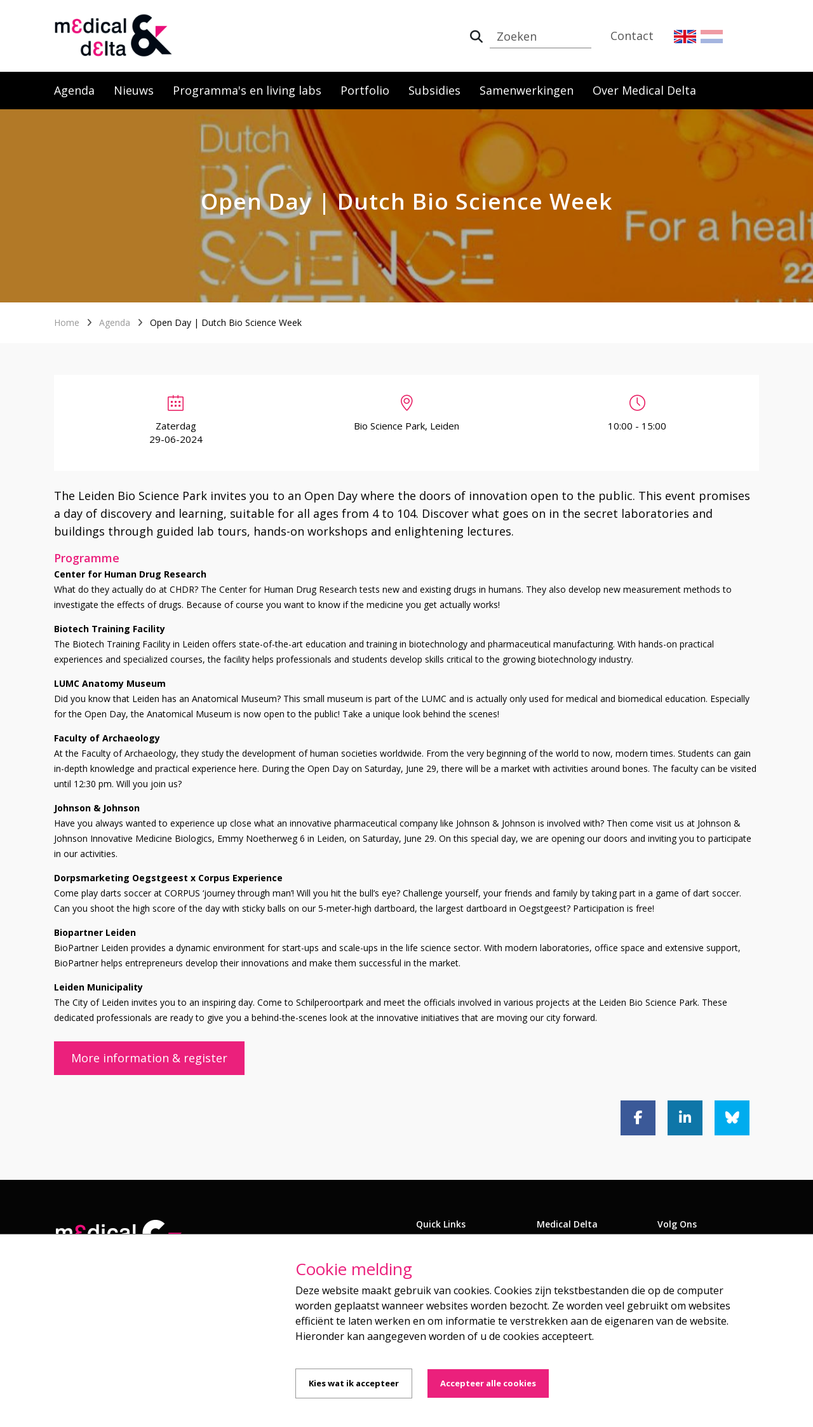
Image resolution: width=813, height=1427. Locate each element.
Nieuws (134, 90)
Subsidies (434, 90)
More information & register (149, 1057)
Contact (632, 35)
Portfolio (364, 90)
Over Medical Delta (644, 90)
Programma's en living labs (247, 90)
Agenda (74, 90)
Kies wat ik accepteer (354, 1383)
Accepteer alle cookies (488, 1383)
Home (66, 322)
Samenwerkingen (527, 90)
